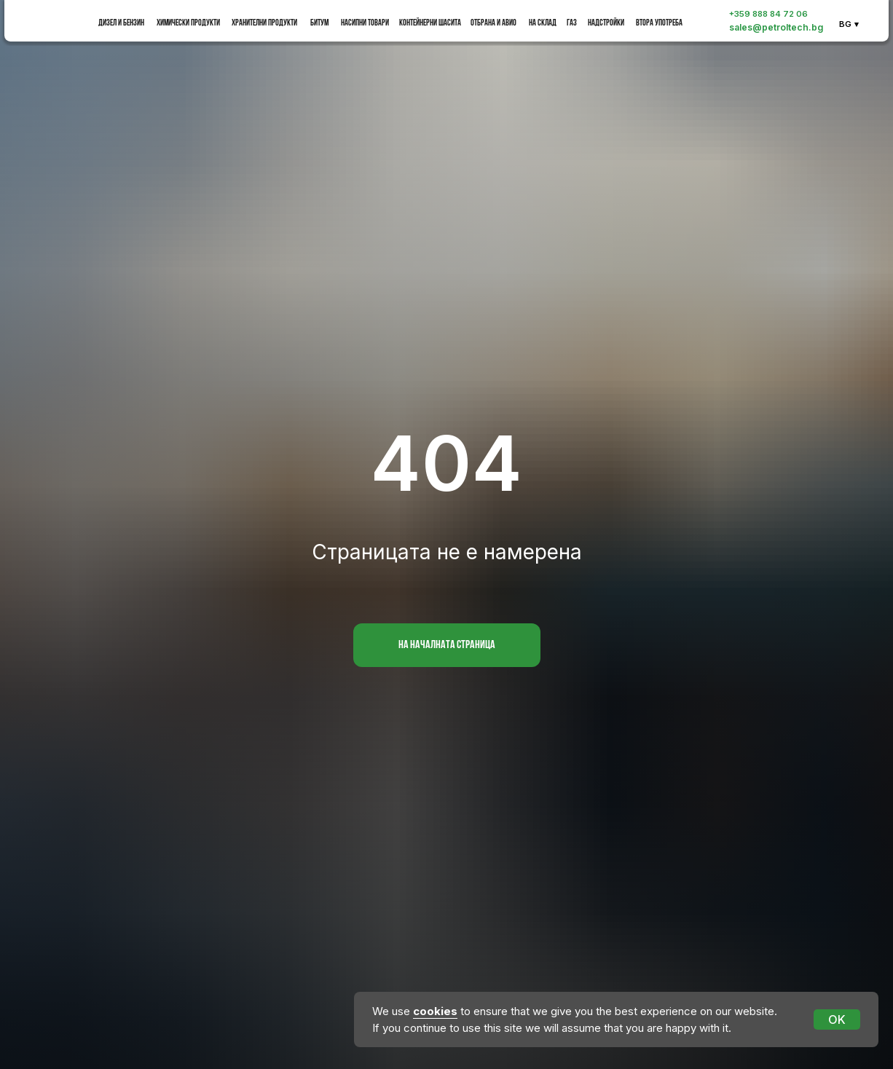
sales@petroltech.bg (776, 27)
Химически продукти (188, 23)
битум (319, 23)
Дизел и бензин (121, 23)
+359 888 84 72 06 (768, 14)
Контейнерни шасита (430, 23)
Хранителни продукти (264, 23)
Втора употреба (659, 23)
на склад (542, 23)
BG (845, 24)
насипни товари (365, 23)
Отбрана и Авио (493, 23)
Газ (572, 23)
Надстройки (606, 23)
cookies (435, 1011)
